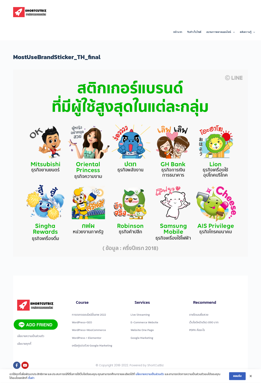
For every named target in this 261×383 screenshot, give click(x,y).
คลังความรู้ (247, 32)
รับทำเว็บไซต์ (194, 32)
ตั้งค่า (31, 379)
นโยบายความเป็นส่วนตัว (150, 375)
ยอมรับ (237, 376)
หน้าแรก (177, 32)
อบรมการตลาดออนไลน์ (221, 32)
